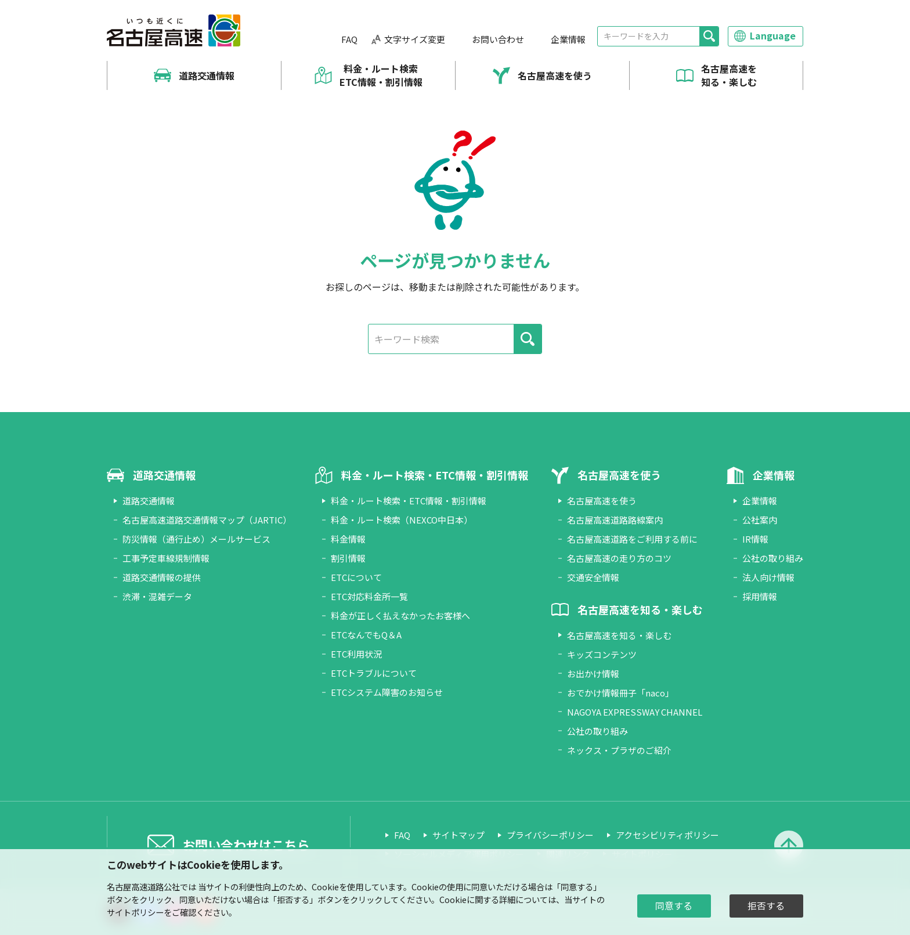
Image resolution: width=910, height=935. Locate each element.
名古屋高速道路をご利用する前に (632, 539)
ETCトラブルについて (374, 673)
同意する (673, 905)
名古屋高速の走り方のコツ (619, 558)
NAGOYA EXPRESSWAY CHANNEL (634, 712)
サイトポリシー (135, 912)
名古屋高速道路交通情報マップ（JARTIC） (206, 520)
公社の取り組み (597, 731)
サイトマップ (458, 835)
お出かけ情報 (593, 673)
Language (773, 35)
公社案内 (759, 520)
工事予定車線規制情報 (166, 558)
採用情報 (759, 596)
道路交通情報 (206, 75)
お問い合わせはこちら (246, 844)
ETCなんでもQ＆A (366, 635)
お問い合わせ (498, 39)
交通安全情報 (593, 577)
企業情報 (568, 39)
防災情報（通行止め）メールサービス (196, 539)
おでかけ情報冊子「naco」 (620, 693)
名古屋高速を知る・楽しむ (729, 75)
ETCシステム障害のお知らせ (387, 692)
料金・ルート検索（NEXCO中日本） (401, 520)
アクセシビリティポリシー (667, 835)
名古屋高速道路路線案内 (615, 520)
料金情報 (348, 539)
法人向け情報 (768, 577)
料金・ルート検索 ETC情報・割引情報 (381, 75)
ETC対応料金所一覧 (369, 596)
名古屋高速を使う (555, 75)
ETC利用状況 (356, 654)
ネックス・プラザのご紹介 (619, 750)
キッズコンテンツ (602, 654)
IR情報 (755, 539)
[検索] (708, 36)
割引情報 (348, 558)
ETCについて (356, 577)
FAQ (349, 39)
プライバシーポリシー (550, 835)
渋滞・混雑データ (157, 596)
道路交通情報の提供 (161, 577)
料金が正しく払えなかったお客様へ (400, 615)
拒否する (766, 905)
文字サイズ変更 (414, 39)
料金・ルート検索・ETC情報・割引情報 (408, 500)
